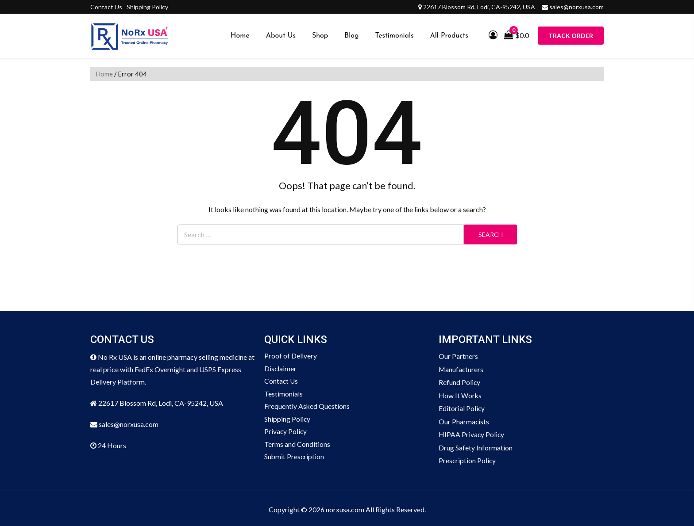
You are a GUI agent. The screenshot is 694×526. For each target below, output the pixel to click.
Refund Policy (460, 381)
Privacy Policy (286, 433)
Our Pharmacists (464, 420)
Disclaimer (280, 369)
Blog (351, 35)
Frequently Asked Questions (307, 407)
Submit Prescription (294, 458)
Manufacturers (461, 369)
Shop (320, 35)
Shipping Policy (147, 7)
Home (240, 35)
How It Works (460, 394)
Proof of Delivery (290, 356)
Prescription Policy (468, 458)
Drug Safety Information (476, 446)
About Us (281, 35)
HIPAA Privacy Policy (472, 433)
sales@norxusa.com (576, 7)
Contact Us (106, 7)
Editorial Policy (462, 407)
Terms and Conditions (297, 446)
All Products (449, 35)
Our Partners (458, 356)
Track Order (570, 35)
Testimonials (394, 35)
